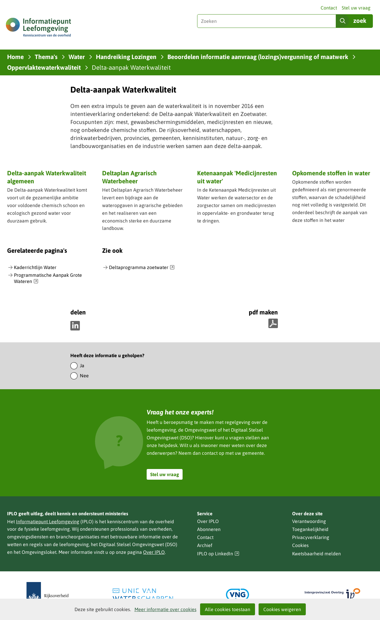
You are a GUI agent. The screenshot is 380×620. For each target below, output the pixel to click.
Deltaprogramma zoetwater (142, 268)
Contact (329, 7)
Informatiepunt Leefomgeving (47, 521)
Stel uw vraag (356, 7)
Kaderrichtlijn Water (35, 267)
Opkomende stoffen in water (331, 173)
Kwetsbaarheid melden (316, 553)
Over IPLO (154, 552)
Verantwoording (309, 521)
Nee (84, 375)
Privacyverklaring (310, 537)
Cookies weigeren (282, 609)
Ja (82, 365)
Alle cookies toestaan (227, 609)
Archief (204, 545)
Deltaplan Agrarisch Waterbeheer (129, 177)
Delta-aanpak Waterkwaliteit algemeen (46, 177)
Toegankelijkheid (310, 529)
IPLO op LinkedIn (218, 554)
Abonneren (209, 529)
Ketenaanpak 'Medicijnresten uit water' (237, 177)
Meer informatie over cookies (165, 609)
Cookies (300, 545)
